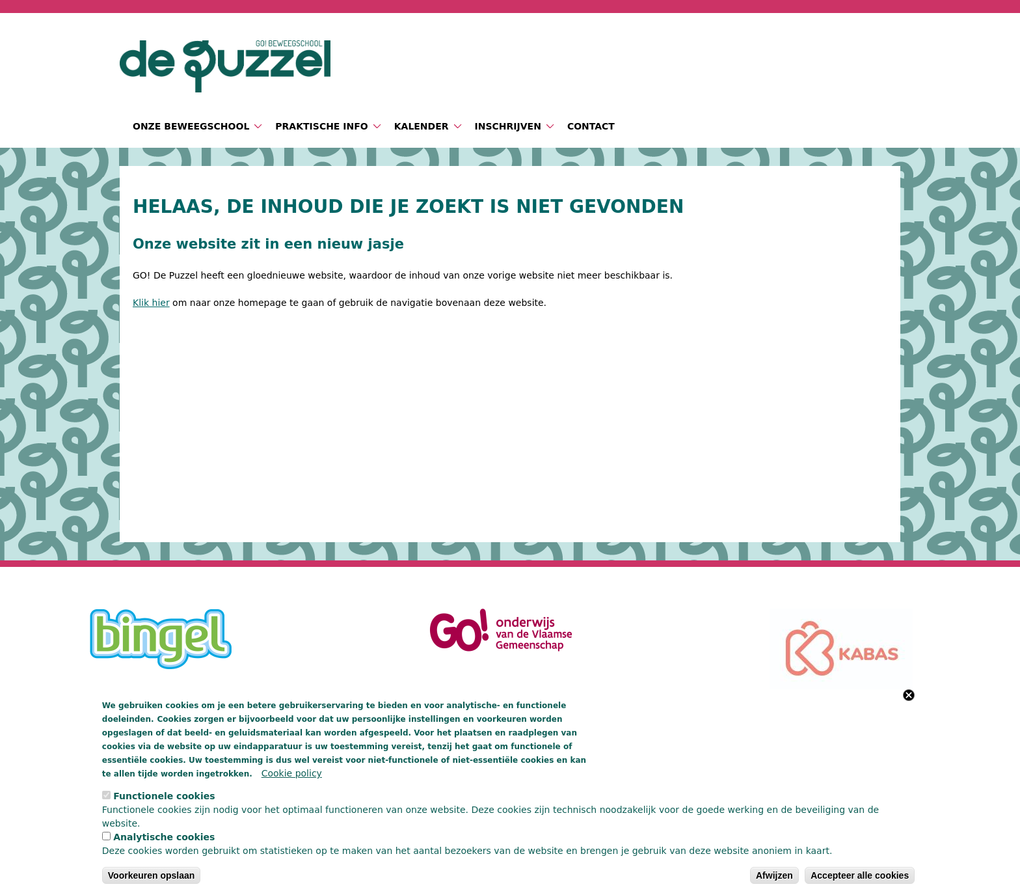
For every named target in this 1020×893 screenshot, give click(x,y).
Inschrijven (508, 126)
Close (909, 695)
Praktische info (321, 126)
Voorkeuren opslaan (151, 875)
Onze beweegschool (191, 126)
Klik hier (151, 302)
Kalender (421, 126)
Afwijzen (774, 875)
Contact (591, 126)
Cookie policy (292, 773)
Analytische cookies (164, 837)
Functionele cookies (164, 796)
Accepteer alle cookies (860, 875)
